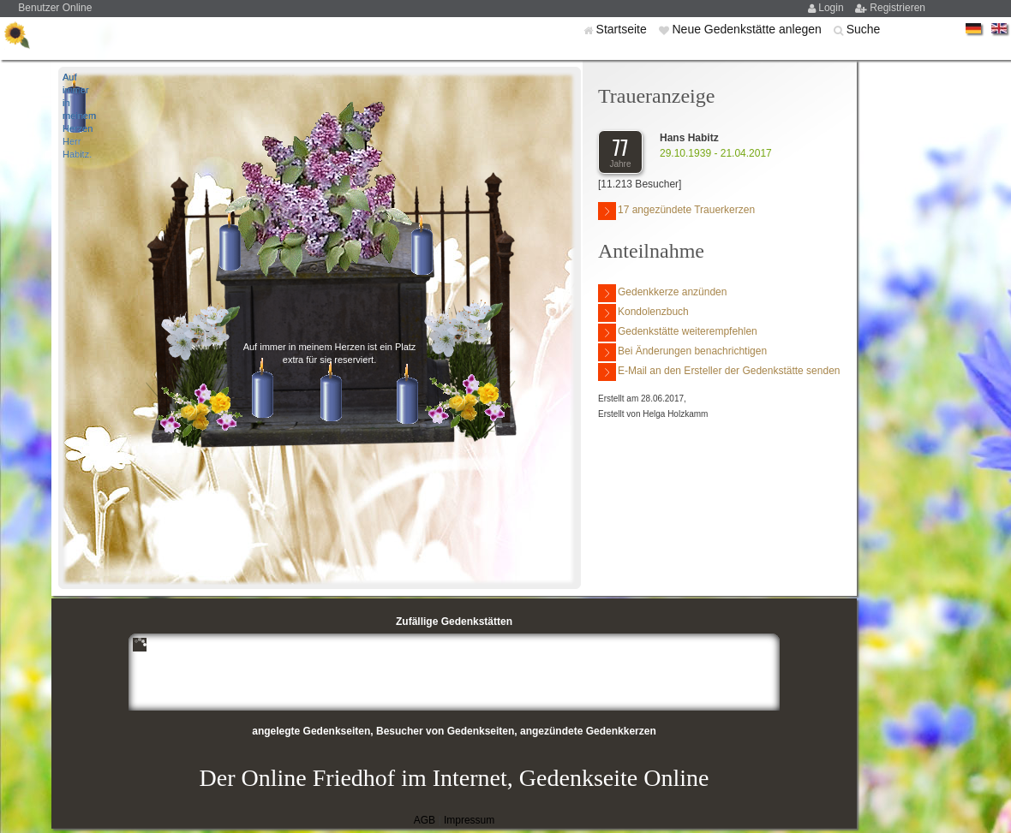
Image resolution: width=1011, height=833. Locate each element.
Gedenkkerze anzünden (662, 293)
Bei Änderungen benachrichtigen (682, 352)
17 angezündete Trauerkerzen (676, 211)
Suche (863, 29)
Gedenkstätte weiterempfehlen (677, 333)
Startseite (623, 29)
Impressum (469, 820)
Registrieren (897, 8)
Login (832, 8)
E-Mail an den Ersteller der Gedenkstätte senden (719, 372)
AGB (424, 820)
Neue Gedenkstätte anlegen (748, 29)
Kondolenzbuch (643, 313)
